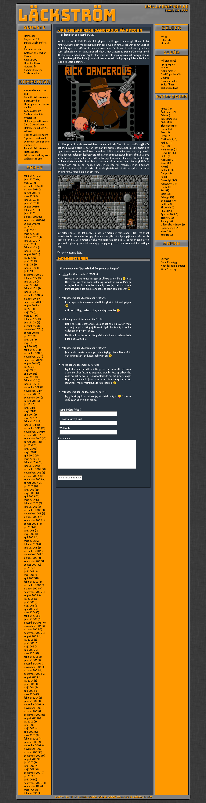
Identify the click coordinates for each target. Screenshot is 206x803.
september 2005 (33, 633)
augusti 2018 (30, 254)
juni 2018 (29, 261)
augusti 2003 (31, 718)
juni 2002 (29, 766)
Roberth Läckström (34, 97)
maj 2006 (29, 605)
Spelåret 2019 (168, 214)
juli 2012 (28, 367)
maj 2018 (29, 264)
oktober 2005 (31, 629)
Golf (163, 146)
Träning (164, 221)
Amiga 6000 (31, 59)
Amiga (72, 252)
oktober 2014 (31, 298)
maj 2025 (29, 182)
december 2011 (32, 387)
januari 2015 (30, 291)
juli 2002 (28, 762)
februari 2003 (31, 738)
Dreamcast (29, 141)
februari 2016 (31, 278)
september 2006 (33, 592)
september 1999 (32, 786)
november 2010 (32, 431)
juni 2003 (29, 725)
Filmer (164, 136)
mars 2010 (29, 459)
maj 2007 (29, 575)
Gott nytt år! (30, 66)
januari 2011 (30, 425)
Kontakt (165, 67)
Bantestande (167, 119)
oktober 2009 (31, 476)
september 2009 (33, 479)
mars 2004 (30, 694)
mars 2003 (29, 735)
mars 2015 (29, 285)
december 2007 (32, 551)
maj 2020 (29, 230)
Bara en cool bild (33, 49)
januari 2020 (30, 240)
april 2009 (29, 496)
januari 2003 (30, 742)
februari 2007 (31, 581)
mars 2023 (29, 196)
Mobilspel (166, 159)
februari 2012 (30, 380)
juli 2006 (29, 598)
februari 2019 (31, 247)
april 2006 (29, 609)
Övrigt (164, 173)
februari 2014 (31, 319)
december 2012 (32, 353)
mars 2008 (30, 540)
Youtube (165, 234)
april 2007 (29, 578)
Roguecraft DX (31, 39)
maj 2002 (29, 769)
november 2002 (32, 749)
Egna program (168, 64)
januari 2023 (30, 199)
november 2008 (33, 513)
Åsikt (163, 115)
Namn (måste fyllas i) (70, 409)
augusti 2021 (30, 206)
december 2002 (32, 745)
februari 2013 (30, 349)
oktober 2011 (30, 394)
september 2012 (32, 360)
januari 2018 (30, 268)
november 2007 (32, 554)
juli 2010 (28, 445)
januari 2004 (30, 701)
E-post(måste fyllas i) (71, 419)
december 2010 (32, 428)
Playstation (166, 183)
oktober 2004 (31, 670)
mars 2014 (29, 315)
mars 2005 (30, 653)
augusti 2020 (31, 223)
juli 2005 (29, 639)
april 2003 (29, 731)
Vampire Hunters (33, 70)
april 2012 (29, 373)
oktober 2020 (31, 216)
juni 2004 (29, 684)
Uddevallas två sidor (171, 224)
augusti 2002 (31, 759)
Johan (65, 274)
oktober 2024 (31, 189)
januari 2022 (30, 203)
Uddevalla (166, 40)
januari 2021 (30, 213)
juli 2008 (29, 527)
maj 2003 (29, 728)
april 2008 (29, 537)
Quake (164, 187)
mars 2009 (30, 500)
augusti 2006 (31, 595)
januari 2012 (30, 384)
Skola (164, 211)
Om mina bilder (169, 81)
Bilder (164, 122)
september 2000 (33, 783)
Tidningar (165, 217)
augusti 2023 (30, 193)
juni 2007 (29, 571)
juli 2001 (28, 776)
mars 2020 (29, 234)
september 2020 (33, 220)
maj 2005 (29, 646)
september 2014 (32, 302)
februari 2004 (31, 697)
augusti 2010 (30, 442)
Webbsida (65, 428)
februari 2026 (31, 176)
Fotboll (164, 142)
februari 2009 (31, 503)
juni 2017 (28, 271)
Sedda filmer (167, 84)
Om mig (165, 77)
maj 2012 (28, 370)
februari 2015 (31, 288)
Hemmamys (167, 149)
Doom (164, 129)
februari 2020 (31, 237)
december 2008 (32, 510)
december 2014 (32, 295)
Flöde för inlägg (169, 262)
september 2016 (32, 274)
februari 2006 (31, 616)
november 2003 (32, 708)
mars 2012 (29, 377)
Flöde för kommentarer (173, 265)
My (162, 166)
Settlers (165, 204)
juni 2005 (29, 643)
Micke (65, 364)
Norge (164, 36)
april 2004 (29, 691)
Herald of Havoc (32, 63)
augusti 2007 (31, 564)
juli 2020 (28, 227)
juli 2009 (29, 486)
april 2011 (28, 414)
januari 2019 (30, 251)
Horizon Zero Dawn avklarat (36, 122)
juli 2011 (28, 404)
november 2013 (32, 329)
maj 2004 (29, 687)
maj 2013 (28, 343)
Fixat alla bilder (31, 151)
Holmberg (29, 128)
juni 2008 (29, 530)
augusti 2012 (30, 363)
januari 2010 (30, 465)
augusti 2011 (30, 401)
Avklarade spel (168, 60)
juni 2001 (29, 779)
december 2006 (32, 585)
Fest (163, 132)
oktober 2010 (31, 435)
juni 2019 (28, 244)
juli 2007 (28, 568)
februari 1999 (30, 793)
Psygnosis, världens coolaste (37, 156)
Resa (163, 190)
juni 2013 (28, 339)
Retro (79, 252)
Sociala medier (32, 73)
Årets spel (166, 112)
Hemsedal (29, 36)
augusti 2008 (31, 523)
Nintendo (165, 170)
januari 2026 (30, 179)
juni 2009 (29, 489)
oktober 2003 (31, 711)
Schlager (165, 197)
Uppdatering (167, 228)
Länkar (164, 156)
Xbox (163, 231)
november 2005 (32, 626)
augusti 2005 (31, 636)
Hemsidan (166, 153)
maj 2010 (29, 452)
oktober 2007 (31, 558)
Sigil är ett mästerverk (35, 138)
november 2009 (32, 472)
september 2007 (33, 561)
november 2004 (32, 667)
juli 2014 (28, 309)
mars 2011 (29, 418)
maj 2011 (28, 411)
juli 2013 (28, 336)
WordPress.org (168, 269)
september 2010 (32, 438)
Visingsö (165, 43)
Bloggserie (166, 125)
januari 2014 (30, 322)
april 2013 (29, 346)
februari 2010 (31, 462)
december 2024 (32, 186)
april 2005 (29, 650)
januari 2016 (30, 281)
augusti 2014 (30, 305)
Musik (164, 163)
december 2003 (32, 704)
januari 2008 (31, 547)
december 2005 (32, 622)
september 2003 (33, 714)
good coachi (30, 111)
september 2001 (32, 772)
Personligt (166, 180)
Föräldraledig (167, 139)
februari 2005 (31, 656)
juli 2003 (28, 721)
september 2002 (33, 755)
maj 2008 (29, 534)
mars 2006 (30, 612)
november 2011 (32, 390)
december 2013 (32, 326)
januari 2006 (30, 619)
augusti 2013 (30, 332)
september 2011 (32, 397)
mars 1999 (29, 789)
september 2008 (33, 520)
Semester (166, 200)
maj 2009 (29, 493)
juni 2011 (28, 407)
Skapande (166, 207)
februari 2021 (30, 210)
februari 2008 (31, 544)
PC (162, 176)
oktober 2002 (31, 752)
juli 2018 (28, 257)
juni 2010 (29, 448)
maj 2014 (28, 312)
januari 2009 (30, 506)
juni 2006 (29, 602)
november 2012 (32, 356)
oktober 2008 (31, 517)
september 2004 (33, 673)
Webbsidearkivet (169, 88)
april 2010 (29, 455)
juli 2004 (29, 680)
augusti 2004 (31, 677)
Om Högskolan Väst (171, 74)
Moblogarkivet (168, 71)
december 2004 (32, 663)
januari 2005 (30, 660)
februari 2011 (30, 421)
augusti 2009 (31, 482)
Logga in (165, 259)
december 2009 (32, 469)
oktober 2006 (31, 588)
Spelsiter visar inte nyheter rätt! (33, 116)
